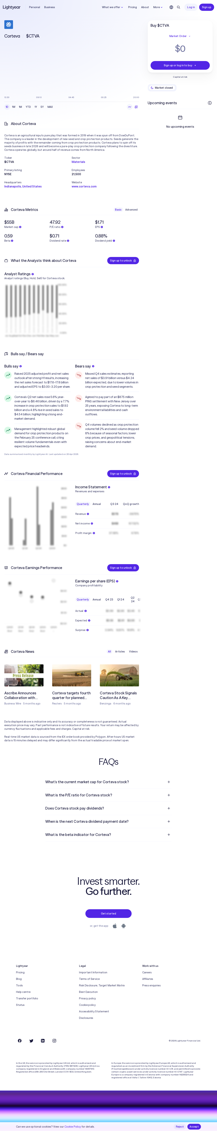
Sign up (206, 7)
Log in (191, 7)
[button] (38, 158)
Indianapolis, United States (23, 186)
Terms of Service (89, 979)
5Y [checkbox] (42, 107)
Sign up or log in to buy (180, 65)
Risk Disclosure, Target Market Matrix (102, 985)
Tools (19, 985)
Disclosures (86, 1018)
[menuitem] (108, 782)
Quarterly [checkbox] (83, 504)
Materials (78, 162)
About (145, 7)
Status (20, 1005)
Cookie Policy (72, 1126)
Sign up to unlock (123, 260)
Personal (34, 7)
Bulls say (13, 366)
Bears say (84, 366)
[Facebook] (19, 1040)
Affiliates (147, 979)
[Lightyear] (12, 7)
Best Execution (88, 992)
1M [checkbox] (20, 107)
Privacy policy (87, 998)
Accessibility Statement (94, 1011)
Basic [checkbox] (118, 209)
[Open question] (169, 782)
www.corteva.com (84, 186)
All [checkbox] (109, 651)
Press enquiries (151, 985)
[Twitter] (31, 1040)
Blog (19, 979)
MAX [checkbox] (50, 107)
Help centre (23, 992)
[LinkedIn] (42, 1040)
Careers (147, 972)
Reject (180, 1126)
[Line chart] (130, 107)
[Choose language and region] (171, 7)
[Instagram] (54, 1040)
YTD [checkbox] (28, 107)
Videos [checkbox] (133, 651)
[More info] (210, 103)
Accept (194, 1126)
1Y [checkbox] (36, 107)
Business (49, 7)
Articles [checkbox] (120, 651)
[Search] (178, 7)
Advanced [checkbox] (131, 209)
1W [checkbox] (14, 107)
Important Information (93, 972)
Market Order (180, 36)
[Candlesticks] (136, 107)
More (158, 7)
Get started (108, 913)
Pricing (132, 7)
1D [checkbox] (7, 107)
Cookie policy (87, 1005)
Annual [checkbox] (97, 504)
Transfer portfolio (27, 998)
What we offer (113, 7)
